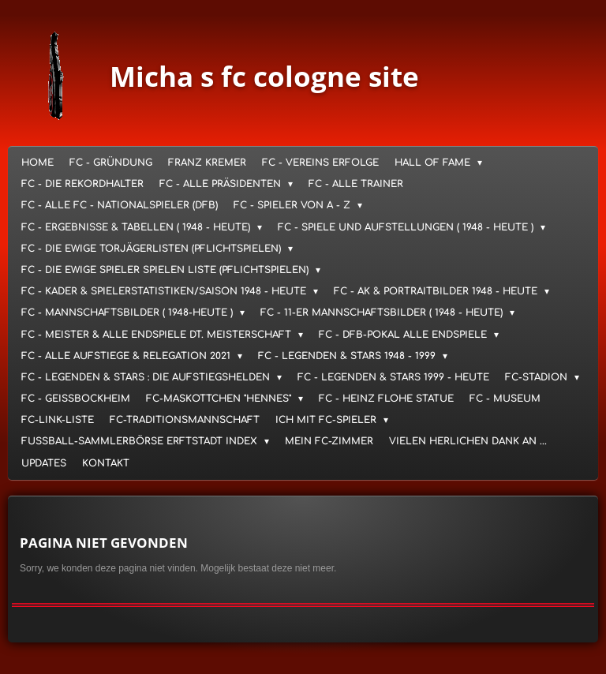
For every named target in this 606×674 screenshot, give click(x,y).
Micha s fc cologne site (264, 76)
